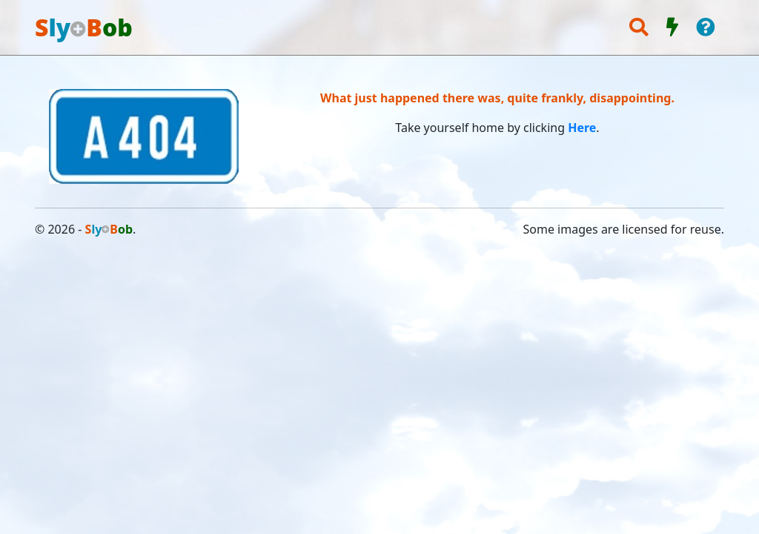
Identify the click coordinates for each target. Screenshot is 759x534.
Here (582, 127)
